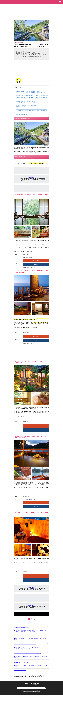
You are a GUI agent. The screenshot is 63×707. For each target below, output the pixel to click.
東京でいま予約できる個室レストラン (20, 670)
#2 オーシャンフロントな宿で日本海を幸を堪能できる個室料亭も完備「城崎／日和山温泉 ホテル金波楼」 (31, 92)
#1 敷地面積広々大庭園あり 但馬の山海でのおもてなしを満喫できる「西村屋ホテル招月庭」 (30, 91)
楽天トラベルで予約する (36, 260)
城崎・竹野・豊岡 (20, 42)
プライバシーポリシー (14, 690)
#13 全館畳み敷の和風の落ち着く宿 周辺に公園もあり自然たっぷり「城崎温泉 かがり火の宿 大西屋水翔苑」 (32, 110)
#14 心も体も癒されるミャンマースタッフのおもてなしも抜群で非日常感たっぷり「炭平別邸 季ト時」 (31, 111)
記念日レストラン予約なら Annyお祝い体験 (49, 690)
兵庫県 (15, 42)
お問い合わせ (21, 690)
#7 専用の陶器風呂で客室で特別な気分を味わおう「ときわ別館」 (26, 101)
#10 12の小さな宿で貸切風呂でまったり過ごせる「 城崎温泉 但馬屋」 (26, 105)
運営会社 (8, 690)
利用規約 (25, 690)
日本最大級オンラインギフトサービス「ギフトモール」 (31, 691)
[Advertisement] (31, 11)
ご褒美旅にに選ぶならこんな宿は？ (21, 106)
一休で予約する (36, 264)
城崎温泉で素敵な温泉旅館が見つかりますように (23, 114)
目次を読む (22, 87)
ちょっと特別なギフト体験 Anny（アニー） (34, 690)
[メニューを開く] (60, 2)
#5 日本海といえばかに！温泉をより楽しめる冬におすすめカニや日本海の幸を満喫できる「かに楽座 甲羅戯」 (32, 97)
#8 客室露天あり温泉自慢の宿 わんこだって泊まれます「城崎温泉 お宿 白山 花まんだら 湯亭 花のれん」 (32, 102)
